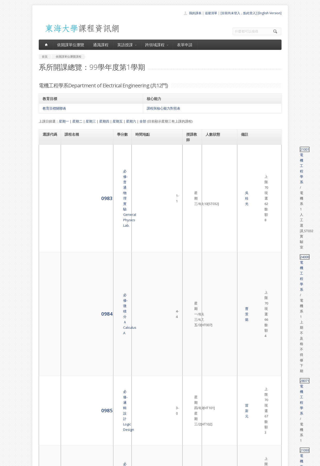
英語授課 (126, 44)
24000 (246, 170)
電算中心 (109, 461)
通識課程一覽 (150, 423)
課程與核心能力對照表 (163, 108)
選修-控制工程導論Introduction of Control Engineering (82, 345)
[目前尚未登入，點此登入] (239, 13)
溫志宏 (191, 306)
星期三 (91, 121)
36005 (246, 360)
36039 (246, 280)
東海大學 (43, 461)
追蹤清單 (211, 13)
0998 (48, 285)
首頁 (144, 412)
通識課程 (100, 44)
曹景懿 (191, 175)
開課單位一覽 (150, 418)
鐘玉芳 (191, 239)
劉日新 (191, 324)
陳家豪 (191, 224)
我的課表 (195, 13)
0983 (48, 154)
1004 (48, 324)
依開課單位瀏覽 (70, 44)
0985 (48, 193)
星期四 (104, 121)
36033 (246, 221)
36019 (246, 304)
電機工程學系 (262, 149)
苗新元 (191, 193)
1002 (48, 306)
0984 (48, 175)
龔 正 (191, 209)
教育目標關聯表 (54, 108)
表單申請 (184, 44)
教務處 (125, 461)
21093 (246, 206)
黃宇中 (191, 286)
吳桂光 (191, 154)
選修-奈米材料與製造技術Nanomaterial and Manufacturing (84, 324)
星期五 (118, 121)
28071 (246, 190)
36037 (246, 254)
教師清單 (147, 446)
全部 (142, 121)
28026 (246, 236)
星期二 (77, 121)
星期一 (64, 121)
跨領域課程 (156, 44)
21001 (246, 149)
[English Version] (269, 13)
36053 (246, 342)
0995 (48, 239)
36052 (246, 322)
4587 (48, 366)
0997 (48, 259)
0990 (48, 208)
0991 (48, 223)
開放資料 (147, 440)
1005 (48, 345)
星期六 (131, 121)
